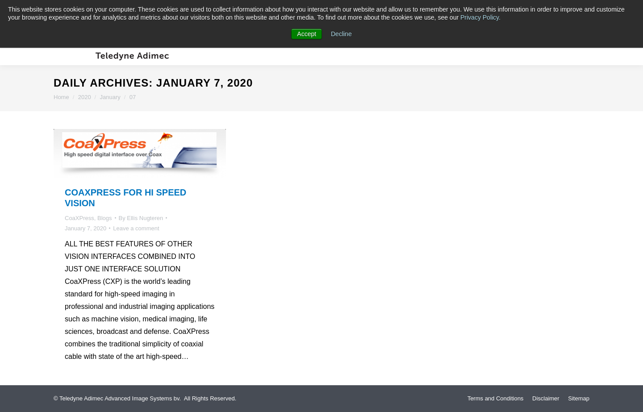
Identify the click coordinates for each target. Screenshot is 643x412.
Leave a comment (136, 228)
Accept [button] (306, 33)
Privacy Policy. (480, 17)
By (141, 218)
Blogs (104, 218)
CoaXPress (79, 218)
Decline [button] (341, 33)
